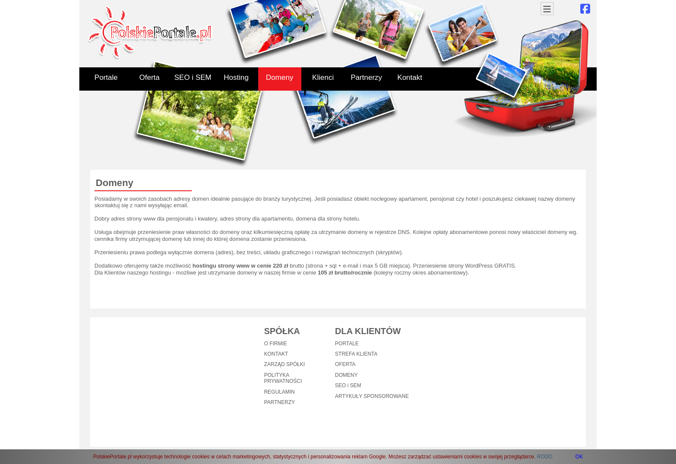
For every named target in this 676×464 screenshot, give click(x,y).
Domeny (279, 77)
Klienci (323, 77)
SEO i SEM (192, 77)
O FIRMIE (275, 344)
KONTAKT (276, 354)
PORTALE (347, 344)
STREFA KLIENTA (356, 354)
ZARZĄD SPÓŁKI (284, 364)
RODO (544, 457)
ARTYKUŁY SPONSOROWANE (372, 396)
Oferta (149, 77)
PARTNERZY (279, 402)
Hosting (236, 77)
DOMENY (346, 375)
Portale (106, 77)
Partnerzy (366, 77)
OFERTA (345, 364)
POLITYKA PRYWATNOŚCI (283, 378)
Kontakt (409, 77)
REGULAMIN (279, 392)
